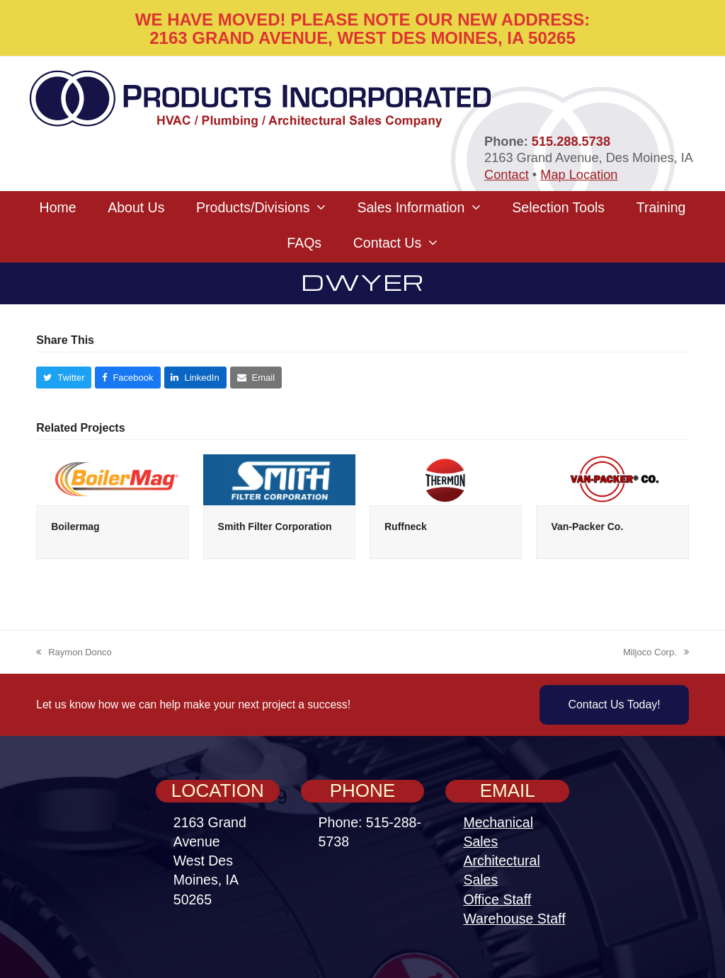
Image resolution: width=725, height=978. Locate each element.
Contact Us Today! (614, 704)
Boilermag (75, 526)
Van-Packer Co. (587, 526)
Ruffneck (405, 526)
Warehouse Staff (514, 918)
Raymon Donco (74, 653)
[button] (63, 378)
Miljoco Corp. (656, 653)
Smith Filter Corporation (275, 526)
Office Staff (497, 899)
